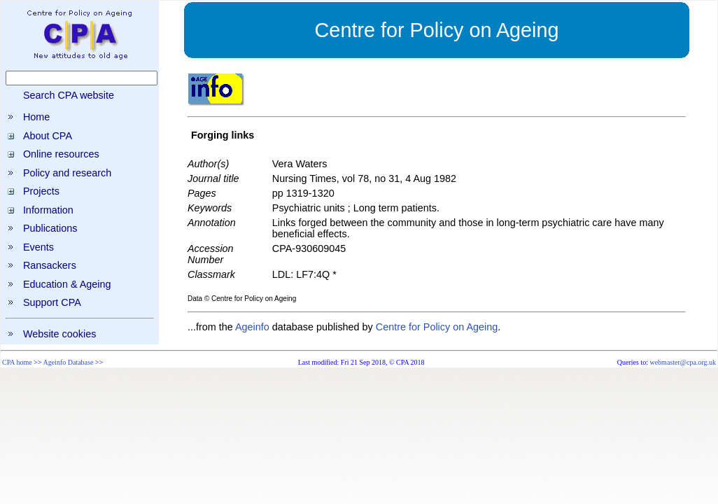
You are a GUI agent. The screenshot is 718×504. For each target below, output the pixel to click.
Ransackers (49, 265)
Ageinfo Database (68, 362)
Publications (50, 228)
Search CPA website (68, 95)
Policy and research (67, 172)
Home (36, 116)
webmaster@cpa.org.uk (682, 362)
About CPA (47, 135)
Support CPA (52, 302)
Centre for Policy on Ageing (437, 326)
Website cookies (60, 334)
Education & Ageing (67, 284)
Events (38, 247)
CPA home (17, 362)
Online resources (61, 154)
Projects (41, 191)
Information (48, 210)
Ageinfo (252, 326)
